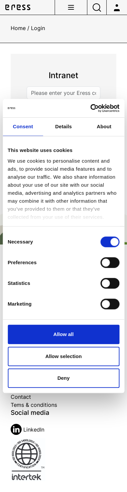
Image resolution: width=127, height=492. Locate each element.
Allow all (63, 334)
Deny (63, 378)
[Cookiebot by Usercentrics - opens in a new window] (90, 108)
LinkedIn (27, 429)
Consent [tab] (23, 126)
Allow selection (63, 356)
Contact (21, 396)
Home (18, 28)
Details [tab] (63, 126)
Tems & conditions (34, 404)
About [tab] (104, 126)
